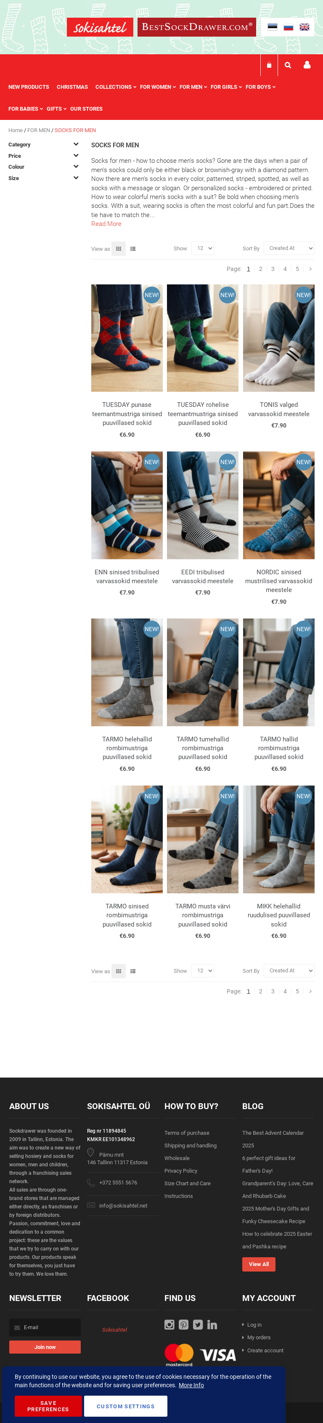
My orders (259, 1337)
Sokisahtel (114, 1330)
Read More (106, 224)
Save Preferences (48, 1406)
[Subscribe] (45, 1347)
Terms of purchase (186, 1133)
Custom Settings (126, 1406)
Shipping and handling (190, 1145)
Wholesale (177, 1158)
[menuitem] (32, 87)
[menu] (161, 98)
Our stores (86, 109)
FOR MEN (39, 130)
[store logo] (100, 28)
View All (259, 1264)
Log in (254, 1325)
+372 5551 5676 (118, 1182)
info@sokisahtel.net (123, 1206)
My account (307, 65)
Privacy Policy (180, 1171)
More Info (191, 1385)
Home (16, 130)
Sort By (251, 248)
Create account (265, 1350)
